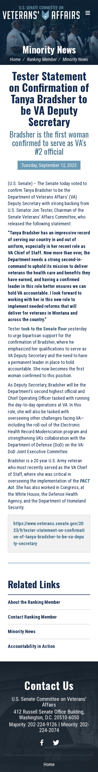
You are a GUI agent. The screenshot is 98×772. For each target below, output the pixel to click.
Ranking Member (42, 59)
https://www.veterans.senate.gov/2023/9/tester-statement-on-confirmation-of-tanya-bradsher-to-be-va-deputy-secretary (49, 533)
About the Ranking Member (34, 602)
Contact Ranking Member (32, 617)
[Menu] (87, 13)
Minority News (49, 49)
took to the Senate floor (44, 328)
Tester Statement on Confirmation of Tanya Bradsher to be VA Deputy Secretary (49, 98)
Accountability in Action (31, 646)
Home (15, 59)
